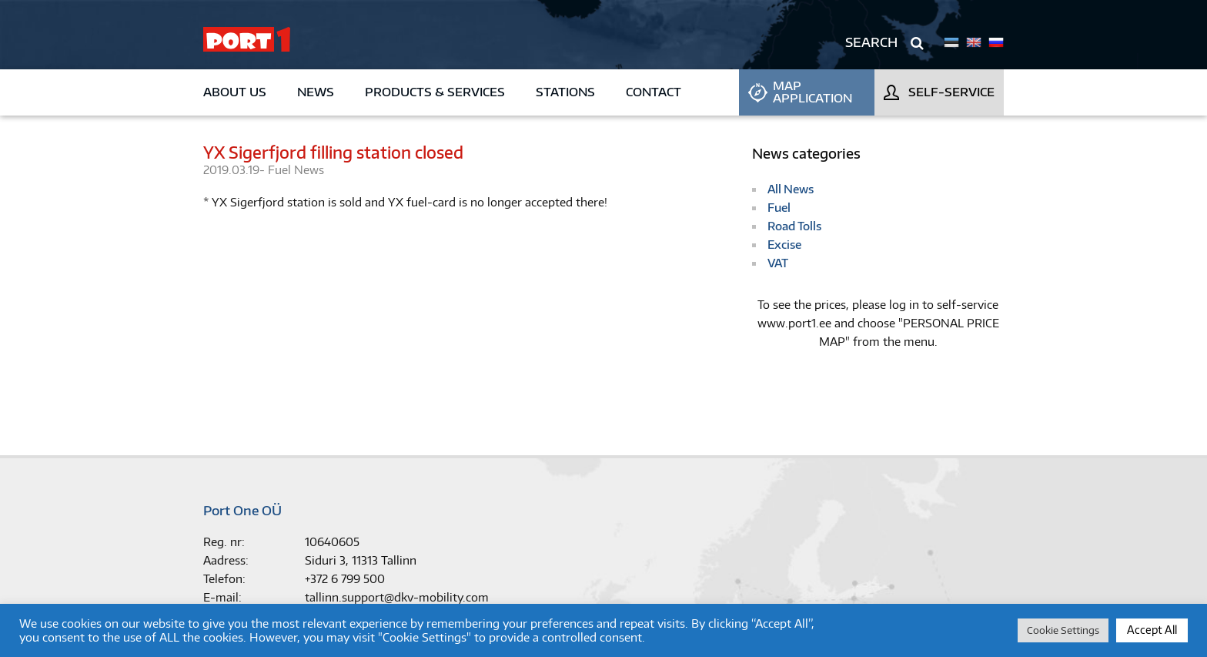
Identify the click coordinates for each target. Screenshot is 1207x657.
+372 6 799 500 (345, 579)
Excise (784, 244)
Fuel (281, 170)
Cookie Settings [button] (1063, 630)
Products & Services (435, 92)
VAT (777, 263)
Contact (653, 92)
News (315, 92)
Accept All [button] (1152, 629)
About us (234, 92)
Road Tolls (794, 226)
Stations (565, 92)
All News (790, 189)
